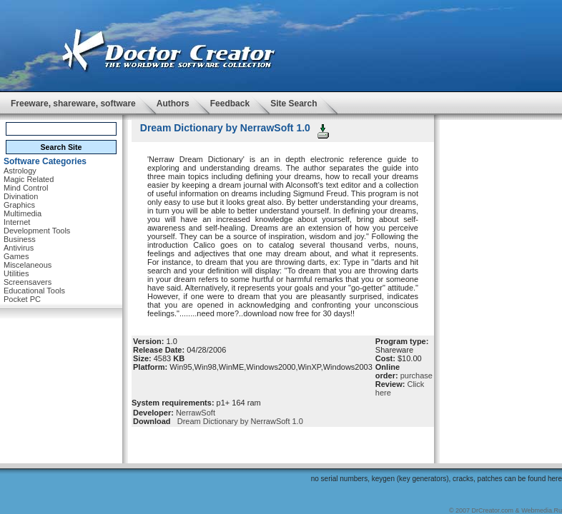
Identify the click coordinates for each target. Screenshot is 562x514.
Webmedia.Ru (541, 510)
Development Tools (37, 230)
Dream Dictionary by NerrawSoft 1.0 (238, 421)
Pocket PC (22, 299)
